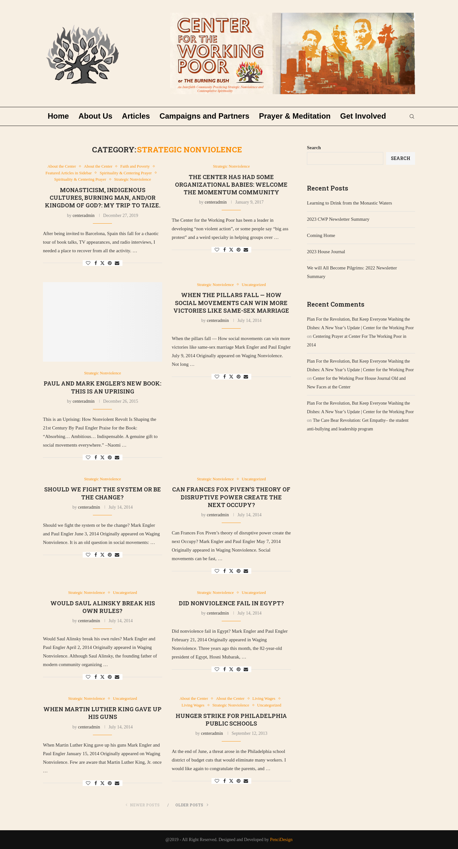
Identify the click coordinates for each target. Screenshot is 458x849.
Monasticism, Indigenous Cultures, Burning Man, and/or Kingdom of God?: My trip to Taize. (102, 197)
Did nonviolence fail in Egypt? (231, 603)
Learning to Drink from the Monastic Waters (349, 202)
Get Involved (363, 116)
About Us (96, 116)
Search (314, 147)
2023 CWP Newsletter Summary (338, 219)
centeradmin (83, 215)
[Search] (412, 116)
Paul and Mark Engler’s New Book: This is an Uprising (102, 387)
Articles (136, 116)
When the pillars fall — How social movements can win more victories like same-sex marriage (231, 302)
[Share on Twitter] (102, 263)
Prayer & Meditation (294, 116)
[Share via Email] (117, 263)
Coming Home (321, 235)
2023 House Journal (326, 251)
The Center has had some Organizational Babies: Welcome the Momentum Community (231, 184)
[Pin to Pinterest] (110, 263)
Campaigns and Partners (204, 116)
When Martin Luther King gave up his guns (102, 712)
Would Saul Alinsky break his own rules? (102, 607)
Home (58, 116)
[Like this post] (88, 263)
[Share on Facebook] (95, 263)
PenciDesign (281, 839)
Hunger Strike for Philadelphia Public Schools (231, 719)
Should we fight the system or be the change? (102, 493)
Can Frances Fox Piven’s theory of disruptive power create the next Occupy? (231, 497)
